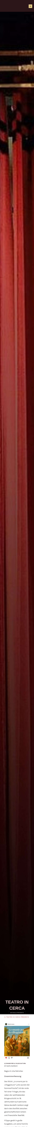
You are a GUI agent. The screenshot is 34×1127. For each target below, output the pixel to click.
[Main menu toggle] (30, 6)
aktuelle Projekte (17, 1012)
